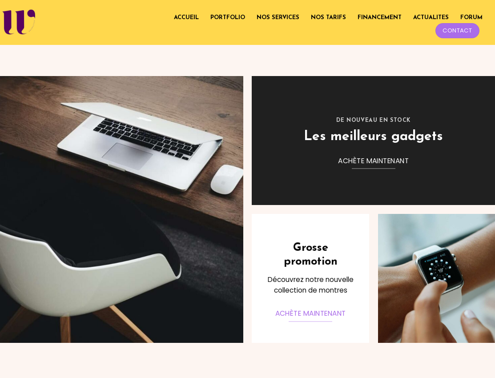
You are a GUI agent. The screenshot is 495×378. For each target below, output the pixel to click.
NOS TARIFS (328, 17)
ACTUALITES (431, 17)
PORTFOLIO (227, 17)
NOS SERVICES (278, 17)
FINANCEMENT (380, 17)
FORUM (471, 17)
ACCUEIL (186, 17)
